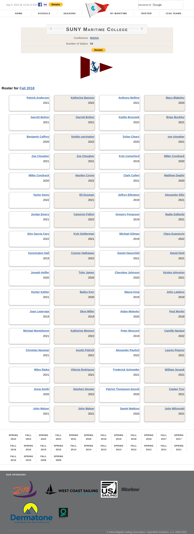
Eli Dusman (86, 194)
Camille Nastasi (174, 330)
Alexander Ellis (174, 194)
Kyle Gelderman (84, 233)
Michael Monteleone (36, 330)
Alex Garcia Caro (38, 233)
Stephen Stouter (83, 389)
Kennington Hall (38, 253)
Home (18, 13)
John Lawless (175, 291)
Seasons (69, 13)
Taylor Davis (41, 194)
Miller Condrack (174, 156)
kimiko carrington (82, 136)
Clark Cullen (131, 175)
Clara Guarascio (173, 233)
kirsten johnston (174, 272)
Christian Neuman (37, 350)
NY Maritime (118, 13)
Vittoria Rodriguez (82, 369)
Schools (44, 13)
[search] (156, 5)
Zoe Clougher (40, 156)
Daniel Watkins (129, 408)
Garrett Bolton (40, 117)
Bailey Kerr (87, 291)
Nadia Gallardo (175, 214)
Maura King (131, 291)
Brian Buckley (175, 117)
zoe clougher (176, 136)
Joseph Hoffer (40, 272)
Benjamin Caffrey (38, 136)
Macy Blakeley (175, 97)
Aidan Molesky (129, 311)
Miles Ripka (41, 369)
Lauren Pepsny (174, 350)
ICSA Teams (173, 13)
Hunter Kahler (40, 291)
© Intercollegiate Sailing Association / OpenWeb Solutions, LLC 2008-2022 (147, 532)
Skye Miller (87, 311)
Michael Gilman (129, 233)
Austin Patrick (85, 350)
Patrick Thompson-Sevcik (122, 389)
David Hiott (177, 253)
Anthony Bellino (128, 97)
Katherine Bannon (82, 97)
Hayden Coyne (84, 175)
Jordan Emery (40, 214)
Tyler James (86, 272)
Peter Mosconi (130, 330)
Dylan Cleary (131, 136)
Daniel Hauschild (128, 253)
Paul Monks (177, 311)
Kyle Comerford (129, 156)
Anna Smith (41, 389)
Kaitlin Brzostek (129, 117)
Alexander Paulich (127, 350)
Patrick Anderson (38, 97)
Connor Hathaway (82, 253)
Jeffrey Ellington (128, 194)
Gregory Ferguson (127, 214)
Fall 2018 (27, 88)
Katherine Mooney (82, 330)
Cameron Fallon (84, 214)
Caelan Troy (177, 389)
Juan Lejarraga (39, 311)
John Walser (41, 408)
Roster (146, 13)
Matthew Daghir (174, 175)
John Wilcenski (175, 408)
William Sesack (175, 369)
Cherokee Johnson (127, 272)
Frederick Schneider (126, 369)
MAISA (94, 37)
